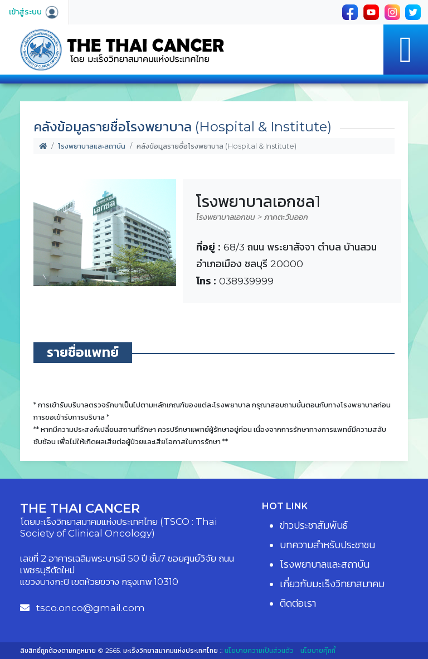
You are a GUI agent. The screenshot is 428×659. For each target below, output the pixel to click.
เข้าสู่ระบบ (34, 12)
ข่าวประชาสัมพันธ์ (314, 525)
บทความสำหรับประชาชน (327, 545)
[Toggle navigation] (405, 49)
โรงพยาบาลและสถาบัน (91, 146)
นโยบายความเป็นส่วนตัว (259, 650)
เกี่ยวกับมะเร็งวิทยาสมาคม (332, 584)
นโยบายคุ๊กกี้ (317, 650)
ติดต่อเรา (298, 603)
